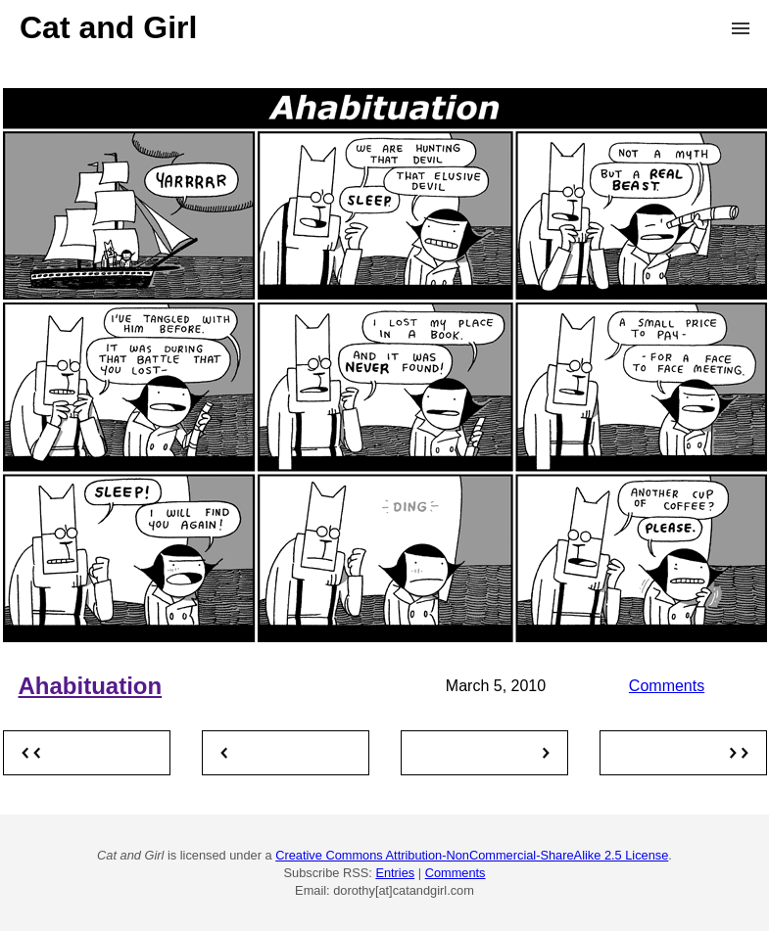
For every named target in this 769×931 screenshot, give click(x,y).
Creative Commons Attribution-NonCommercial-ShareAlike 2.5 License (471, 855)
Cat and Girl (108, 27)
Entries (394, 872)
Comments (666, 685)
